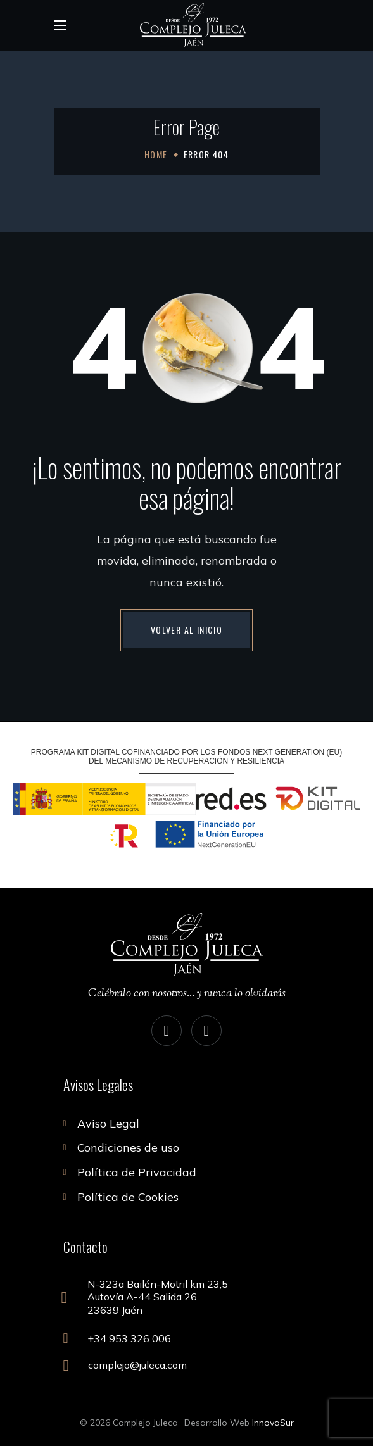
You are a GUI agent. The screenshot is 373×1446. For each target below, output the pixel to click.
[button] (186, 630)
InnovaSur (273, 1422)
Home (156, 154)
